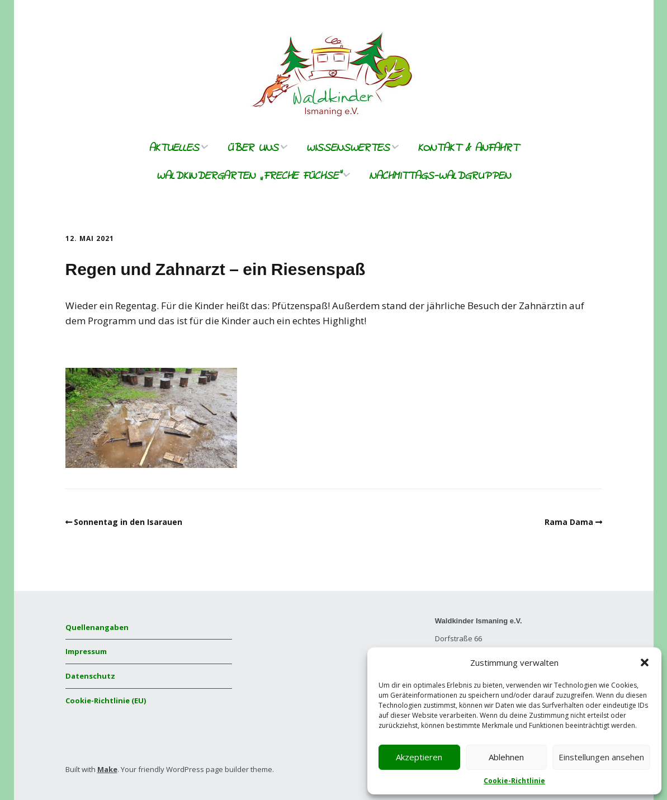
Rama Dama (569, 522)
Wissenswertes (348, 148)
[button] (644, 662)
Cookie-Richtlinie (514, 780)
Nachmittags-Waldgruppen (439, 176)
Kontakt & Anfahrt (468, 148)
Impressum (86, 651)
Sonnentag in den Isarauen (128, 522)
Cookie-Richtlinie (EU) (105, 700)
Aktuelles (174, 148)
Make (107, 769)
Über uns (252, 148)
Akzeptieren (419, 757)
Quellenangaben (97, 627)
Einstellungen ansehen (601, 757)
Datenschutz (90, 676)
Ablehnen (506, 757)
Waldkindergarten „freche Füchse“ (249, 176)
